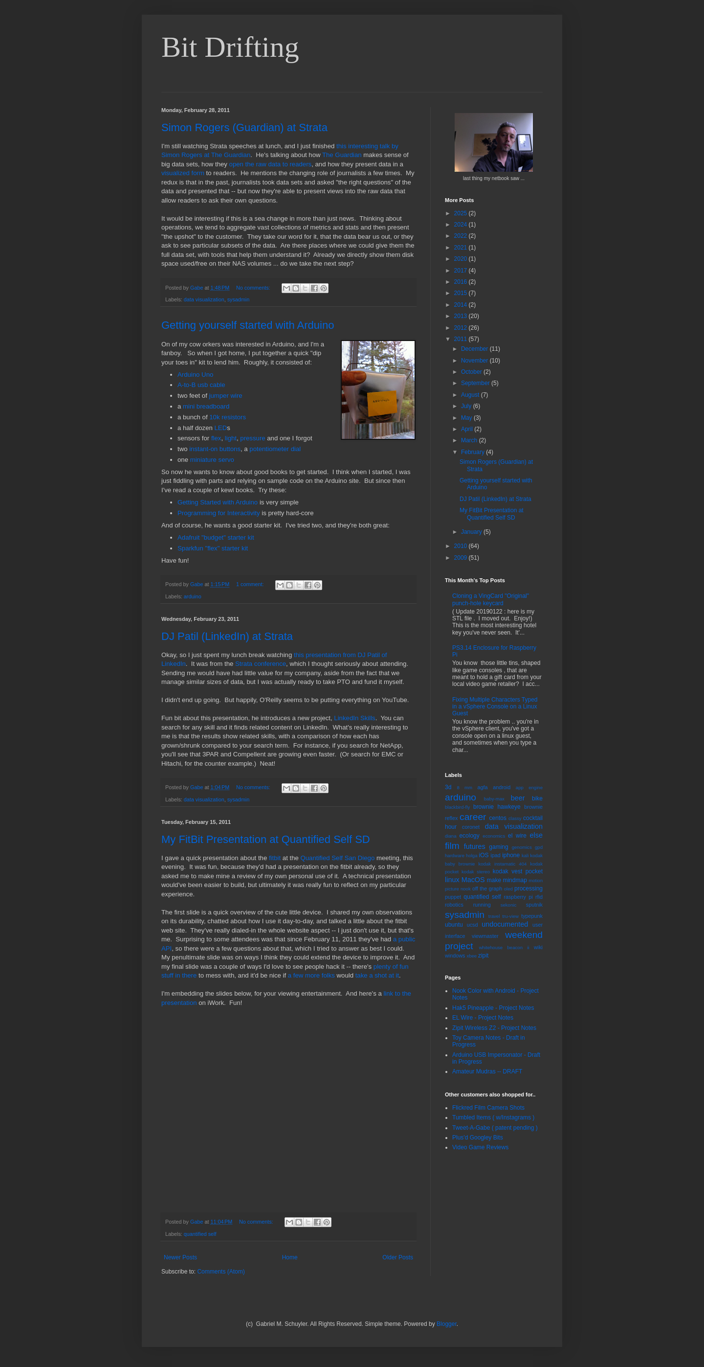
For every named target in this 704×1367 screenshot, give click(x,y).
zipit (483, 955)
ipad (495, 855)
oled (508, 888)
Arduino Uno (195, 374)
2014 (461, 304)
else (536, 835)
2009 (461, 557)
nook (466, 888)
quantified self (200, 1234)
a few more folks (311, 975)
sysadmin (238, 299)
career (473, 817)
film (452, 846)
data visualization (204, 299)
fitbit (275, 858)
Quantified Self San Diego (337, 858)
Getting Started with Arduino (217, 502)
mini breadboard (206, 406)
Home (290, 1257)
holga (471, 855)
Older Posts (397, 1257)
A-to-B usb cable (201, 384)
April (467, 429)
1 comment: (250, 584)
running (482, 905)
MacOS (473, 880)
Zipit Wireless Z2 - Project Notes (494, 1028)
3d (448, 787)
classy (515, 818)
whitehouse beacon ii (504, 947)
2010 (461, 546)
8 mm (464, 787)
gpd (539, 847)
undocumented (505, 924)
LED (221, 428)
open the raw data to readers (270, 164)
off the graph (487, 888)
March (470, 440)
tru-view (510, 916)
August (471, 394)
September (476, 383)
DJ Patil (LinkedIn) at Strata (227, 636)
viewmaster (485, 936)
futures (474, 846)
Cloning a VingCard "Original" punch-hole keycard (490, 599)
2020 (461, 258)
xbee (471, 955)
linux (452, 880)
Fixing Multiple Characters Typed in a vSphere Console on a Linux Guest (495, 706)
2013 (461, 316)
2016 (461, 281)
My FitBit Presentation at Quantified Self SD (265, 839)
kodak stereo (476, 871)
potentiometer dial (275, 449)
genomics (522, 847)
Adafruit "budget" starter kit (215, 537)
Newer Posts (180, 1257)
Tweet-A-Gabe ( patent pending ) (495, 1127)
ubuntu (454, 924)
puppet (453, 897)
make (494, 880)
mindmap (515, 880)
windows (455, 955)
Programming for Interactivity (218, 513)
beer (518, 798)
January (472, 531)
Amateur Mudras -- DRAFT (487, 1071)
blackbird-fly (457, 807)
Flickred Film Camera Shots (488, 1107)
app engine (529, 787)
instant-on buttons (215, 449)
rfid (539, 897)
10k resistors (227, 417)
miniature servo (212, 459)
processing (528, 888)
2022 (461, 235)
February (473, 452)
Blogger (447, 1324)
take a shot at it (377, 975)
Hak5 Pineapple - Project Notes (493, 1007)
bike (537, 798)
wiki (538, 947)
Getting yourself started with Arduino (247, 325)
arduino (192, 596)
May (467, 417)
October (472, 371)
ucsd (472, 925)
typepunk (532, 916)
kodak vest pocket (518, 871)
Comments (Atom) (220, 1271)
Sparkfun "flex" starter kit (212, 548)
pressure (252, 438)
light (231, 438)
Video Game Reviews (480, 1147)
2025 (461, 213)
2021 (461, 247)
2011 (461, 339)
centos (497, 818)
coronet (471, 827)
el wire (517, 835)
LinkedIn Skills (354, 718)
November (475, 360)
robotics (454, 905)
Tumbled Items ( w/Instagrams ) (493, 1117)
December (475, 348)
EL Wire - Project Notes (482, 1017)
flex (216, 438)
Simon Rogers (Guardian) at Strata (244, 127)
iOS (484, 855)
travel (494, 916)
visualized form (182, 173)
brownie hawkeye (497, 806)
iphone (511, 855)
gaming (498, 846)
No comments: (254, 288)
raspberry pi (518, 897)
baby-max (494, 798)
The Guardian (342, 155)
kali (525, 855)
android (501, 787)
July (467, 406)
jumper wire (225, 395)
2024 (461, 224)
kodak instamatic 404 (502, 863)
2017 (461, 270)
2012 (461, 327)
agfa (482, 787)
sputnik (534, 905)
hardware (454, 855)
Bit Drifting (230, 47)
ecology (469, 835)
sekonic (509, 905)
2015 (461, 293)
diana (450, 836)
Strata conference (260, 663)
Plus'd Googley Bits (477, 1137)
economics (494, 836)
